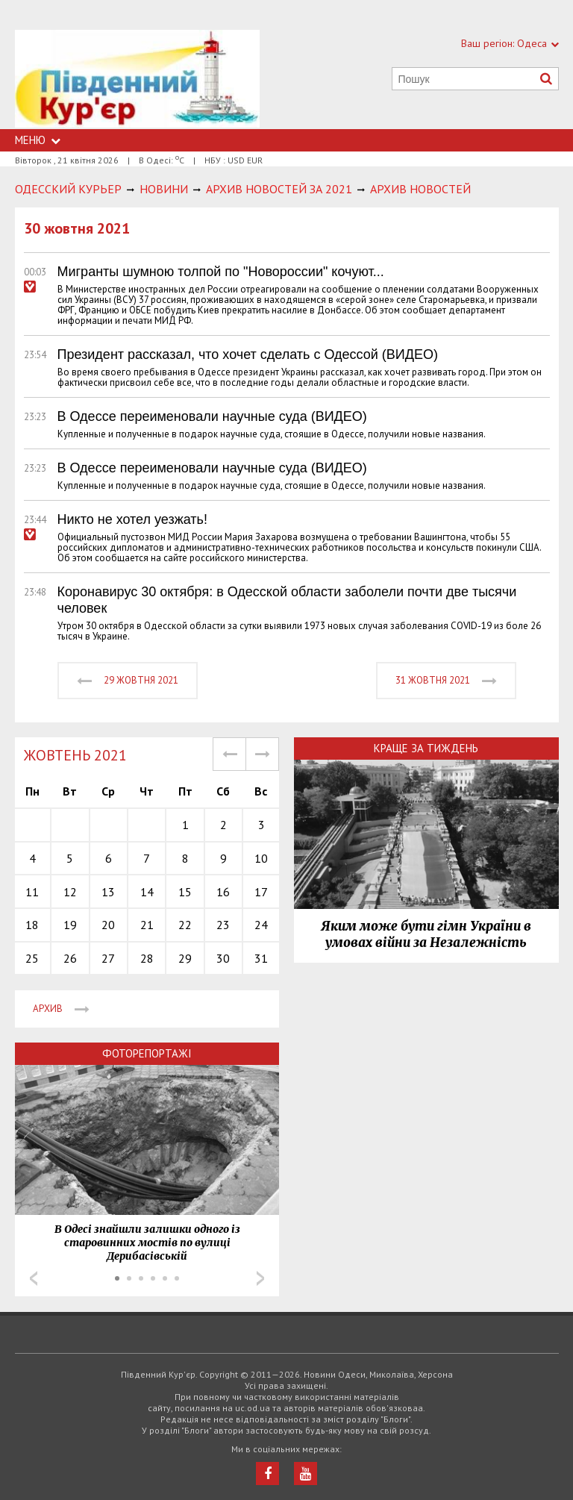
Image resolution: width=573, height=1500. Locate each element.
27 (108, 958)
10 (261, 858)
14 (147, 891)
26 (70, 958)
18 (32, 924)
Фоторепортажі (147, 1053)
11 (32, 891)
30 (223, 958)
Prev (33, 1278)
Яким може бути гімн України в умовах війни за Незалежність (426, 934)
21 (147, 924)
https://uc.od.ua (137, 79)
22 (185, 924)
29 (185, 958)
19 (70, 924)
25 (32, 958)
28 (147, 958)
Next (260, 1278)
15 (185, 891)
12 (70, 891)
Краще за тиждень (426, 748)
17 (261, 891)
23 (223, 924)
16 (223, 891)
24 (261, 924)
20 (108, 924)
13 (108, 891)
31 (261, 958)
